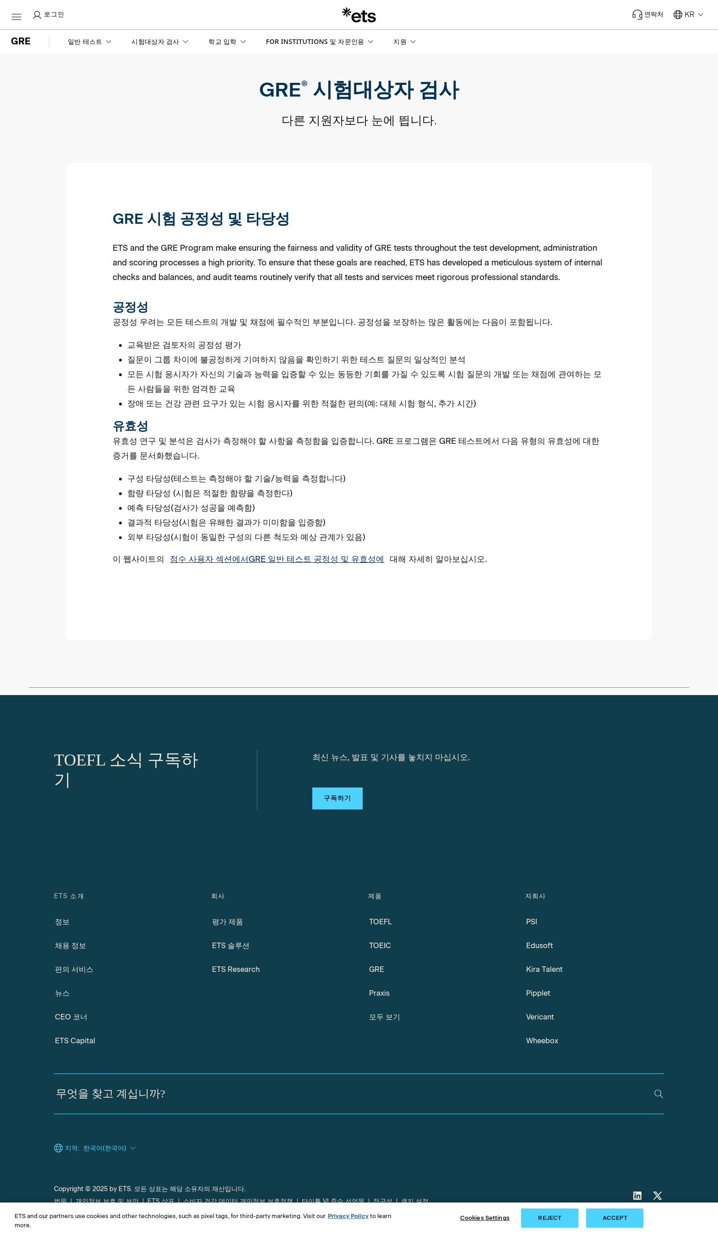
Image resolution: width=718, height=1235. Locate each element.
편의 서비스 (74, 969)
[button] (90, 41)
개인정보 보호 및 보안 (107, 1201)
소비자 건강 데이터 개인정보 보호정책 (238, 1201)
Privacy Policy (348, 1216)
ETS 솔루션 (231, 945)
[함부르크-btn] (16, 14)
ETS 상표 (160, 1201)
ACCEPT (615, 1217)
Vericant (540, 1017)
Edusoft (539, 945)
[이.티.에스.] (359, 14)
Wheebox (542, 1040)
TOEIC (380, 945)
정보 (62, 921)
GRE (376, 969)
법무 (60, 1201)
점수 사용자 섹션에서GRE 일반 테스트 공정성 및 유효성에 (277, 559)
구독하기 (337, 798)
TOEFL (380, 921)
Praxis (379, 993)
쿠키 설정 (415, 1201)
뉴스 (62, 993)
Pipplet (538, 993)
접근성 (382, 1201)
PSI (531, 921)
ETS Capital (75, 1040)
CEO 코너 (71, 1017)
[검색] (658, 1094)
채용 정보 (70, 945)
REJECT (549, 1217)
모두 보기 (384, 1017)
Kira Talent (544, 969)
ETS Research (236, 969)
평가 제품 (227, 921)
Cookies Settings (485, 1217)
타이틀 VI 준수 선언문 (333, 1201)
